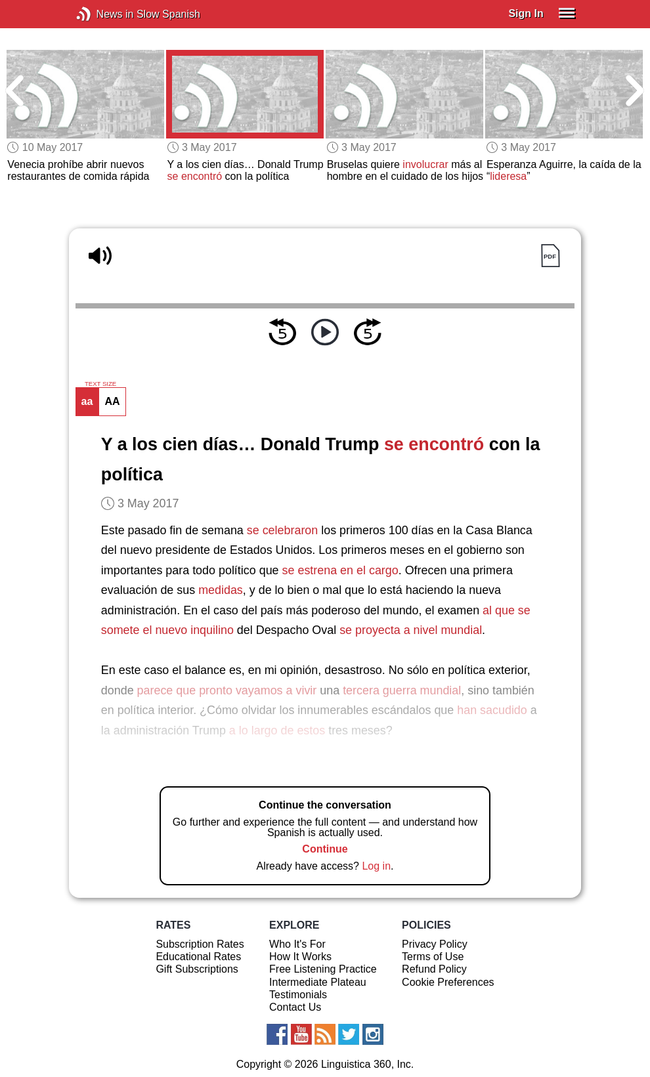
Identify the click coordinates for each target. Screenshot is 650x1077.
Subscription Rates (200, 944)
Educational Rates (198, 956)
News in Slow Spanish (103, 14)
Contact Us (295, 1007)
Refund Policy (434, 969)
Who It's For (297, 944)
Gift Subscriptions (197, 969)
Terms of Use (433, 956)
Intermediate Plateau (317, 982)
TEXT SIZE (100, 384)
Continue (324, 849)
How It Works (300, 956)
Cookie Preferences (448, 982)
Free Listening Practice (323, 969)
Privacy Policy (434, 944)
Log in (376, 866)
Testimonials (298, 994)
